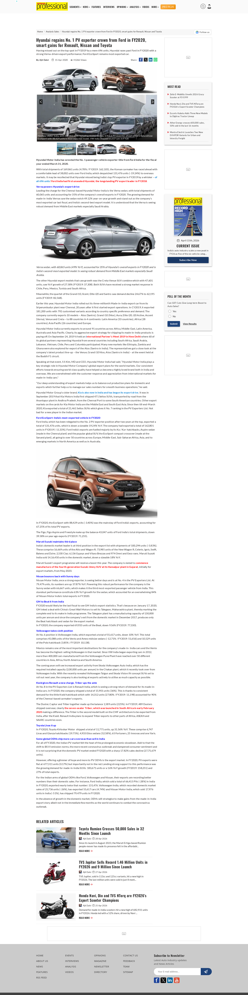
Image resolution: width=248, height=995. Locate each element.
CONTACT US (130, 955)
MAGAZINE (100, 961)
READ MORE (86, 851)
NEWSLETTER (101, 966)
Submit (173, 324)
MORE (154, 7)
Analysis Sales (52, 31)
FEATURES (96, 7)
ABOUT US (42, 961)
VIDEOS (145, 7)
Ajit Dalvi (85, 838)
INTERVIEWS (109, 7)
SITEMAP (128, 972)
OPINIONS (121, 7)
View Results (190, 324)
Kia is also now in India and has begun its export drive (108, 392)
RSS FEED (41, 977)
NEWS (85, 7)
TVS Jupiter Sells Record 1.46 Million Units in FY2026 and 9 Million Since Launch (113, 864)
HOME (39, 955)
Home (40, 31)
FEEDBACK (129, 961)
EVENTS (69, 955)
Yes (175, 311)
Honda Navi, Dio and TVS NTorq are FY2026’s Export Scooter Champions (113, 898)
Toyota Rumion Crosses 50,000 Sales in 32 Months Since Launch (111, 831)
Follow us (202, 32)
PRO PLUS (168, 6)
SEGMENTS (74, 7)
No (174, 316)
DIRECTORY (100, 972)
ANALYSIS (134, 7)
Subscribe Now (188, 259)
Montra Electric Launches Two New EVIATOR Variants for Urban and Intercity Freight (186, 135)
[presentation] (40, 103)
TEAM (126, 966)
